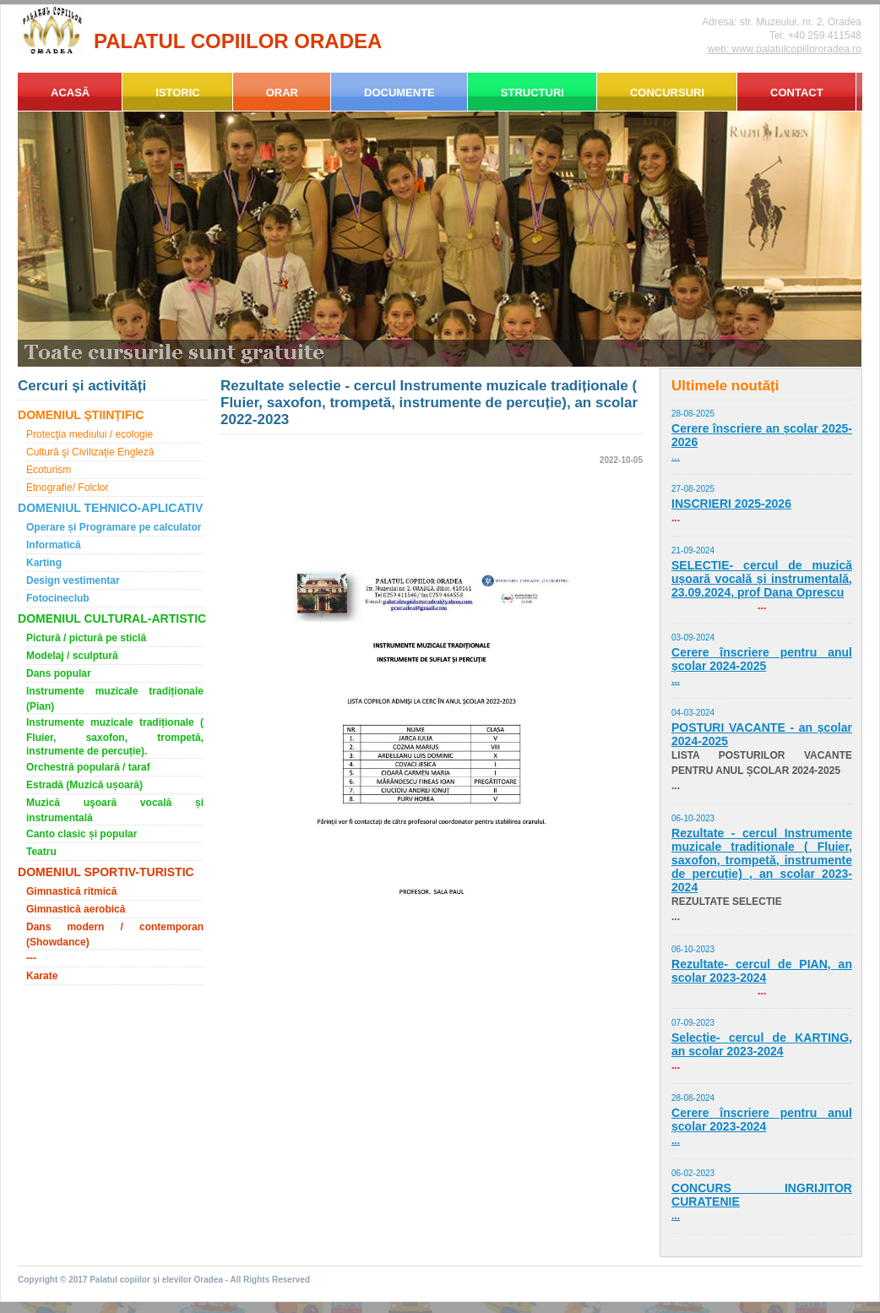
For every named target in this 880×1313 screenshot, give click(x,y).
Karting (44, 563)
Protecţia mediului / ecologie (89, 434)
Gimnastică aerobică (75, 909)
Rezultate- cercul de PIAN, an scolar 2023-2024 (761, 970)
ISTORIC (177, 92)
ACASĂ (70, 92)
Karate (41, 976)
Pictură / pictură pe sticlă (86, 638)
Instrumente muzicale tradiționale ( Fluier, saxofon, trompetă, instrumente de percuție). (115, 736)
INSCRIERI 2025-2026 (731, 503)
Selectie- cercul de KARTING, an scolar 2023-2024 (761, 1044)
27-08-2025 (692, 488)
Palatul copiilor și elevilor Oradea (156, 1279)
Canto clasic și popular (81, 834)
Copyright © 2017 (54, 1279)
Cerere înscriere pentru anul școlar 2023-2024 (761, 1119)
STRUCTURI (532, 92)
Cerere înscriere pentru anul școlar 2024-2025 (761, 659)
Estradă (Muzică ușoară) (84, 785)
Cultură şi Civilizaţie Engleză (90, 452)
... (675, 456)
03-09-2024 (692, 637)
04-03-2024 (692, 712)
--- (31, 958)
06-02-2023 (692, 1173)
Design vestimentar (73, 580)
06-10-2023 (692, 818)
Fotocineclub (58, 598)
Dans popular (58, 673)
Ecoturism (48, 470)
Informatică (53, 545)
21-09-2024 (692, 550)
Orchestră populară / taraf (88, 767)
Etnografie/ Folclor (67, 487)
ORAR (282, 92)
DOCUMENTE (399, 92)
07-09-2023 (692, 1022)
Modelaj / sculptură (72, 656)
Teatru (41, 852)
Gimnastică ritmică (71, 891)
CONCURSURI (667, 92)
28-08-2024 (692, 1098)
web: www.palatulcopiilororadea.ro (784, 49)
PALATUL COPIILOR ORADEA (238, 41)
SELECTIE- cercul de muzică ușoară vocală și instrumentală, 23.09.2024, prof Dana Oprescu (761, 578)
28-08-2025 (692, 413)
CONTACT (796, 92)
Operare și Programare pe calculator (113, 527)
